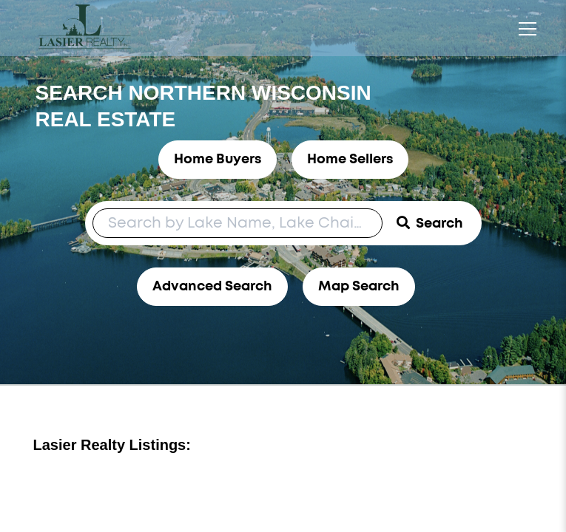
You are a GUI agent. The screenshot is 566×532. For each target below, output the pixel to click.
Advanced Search (212, 286)
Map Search (359, 286)
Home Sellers (350, 159)
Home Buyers (217, 159)
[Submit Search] (430, 223)
